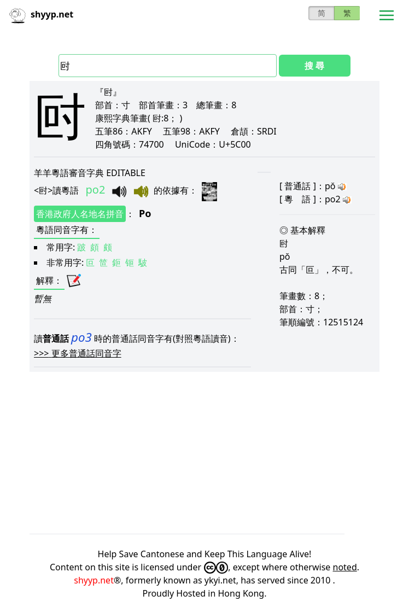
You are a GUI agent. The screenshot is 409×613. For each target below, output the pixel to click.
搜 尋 (314, 66)
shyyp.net (94, 580)
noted (345, 567)
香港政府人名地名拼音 (80, 214)
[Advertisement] (204, 452)
